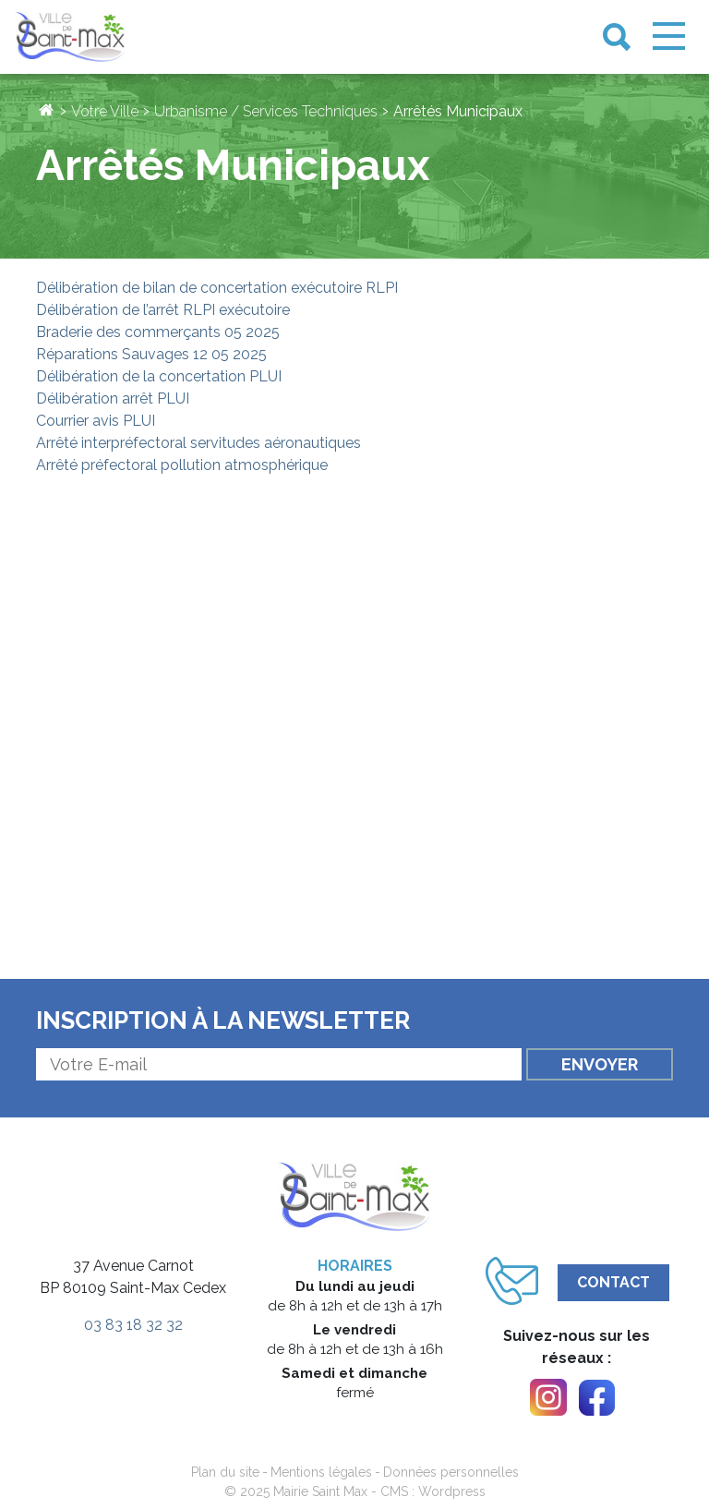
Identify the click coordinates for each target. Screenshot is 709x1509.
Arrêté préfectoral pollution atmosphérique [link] (182, 465)
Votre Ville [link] (104, 111)
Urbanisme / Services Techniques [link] (266, 111)
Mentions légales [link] (321, 1472)
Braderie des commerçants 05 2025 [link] (158, 332)
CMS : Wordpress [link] (433, 1491)
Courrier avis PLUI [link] (95, 420)
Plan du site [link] (225, 1472)
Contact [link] (613, 1282)
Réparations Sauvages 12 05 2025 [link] (151, 354)
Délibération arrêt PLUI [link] (112, 398)
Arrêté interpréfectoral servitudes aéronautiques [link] (198, 443)
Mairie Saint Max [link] (320, 1491)
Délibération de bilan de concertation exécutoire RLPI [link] (217, 287)
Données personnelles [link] (451, 1472)
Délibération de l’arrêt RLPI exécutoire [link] (163, 310)
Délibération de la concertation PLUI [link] (159, 376)
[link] (70, 37)
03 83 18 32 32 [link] (133, 1325)
